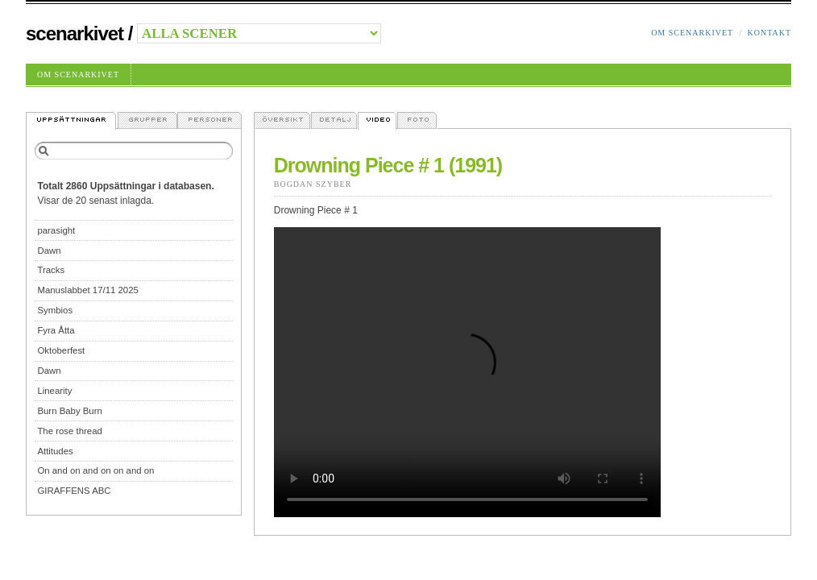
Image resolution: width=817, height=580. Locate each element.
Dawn (48, 250)
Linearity (54, 391)
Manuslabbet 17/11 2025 (87, 290)
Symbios (55, 310)
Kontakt (769, 32)
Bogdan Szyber (313, 184)
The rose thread (69, 431)
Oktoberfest (61, 350)
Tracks (50, 270)
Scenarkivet (74, 33)
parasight (56, 230)
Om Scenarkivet (692, 32)
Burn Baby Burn (69, 411)
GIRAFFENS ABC (73, 490)
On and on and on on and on (95, 470)
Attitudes (55, 451)
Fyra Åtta (55, 330)
